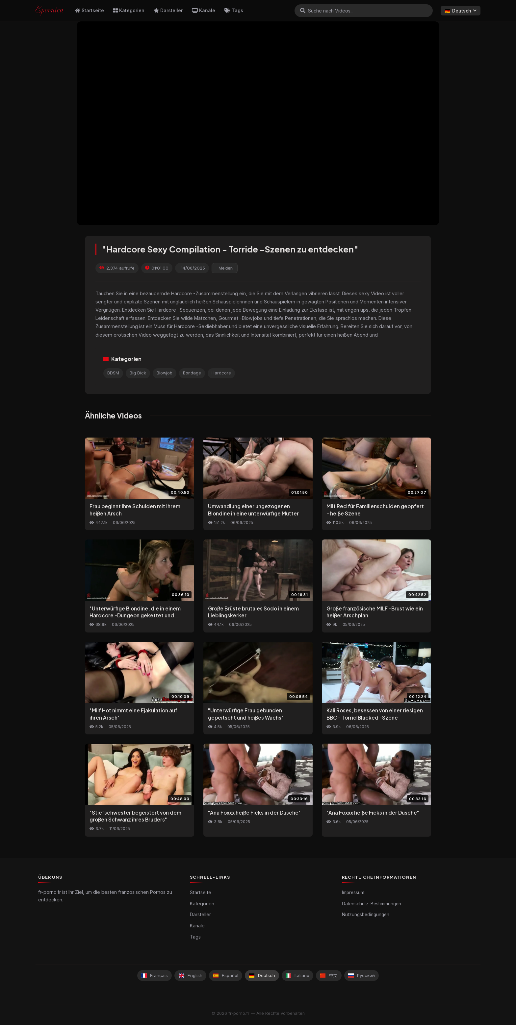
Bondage (192, 372)
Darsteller (168, 10)
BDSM (113, 372)
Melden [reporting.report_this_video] (226, 268)
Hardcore (221, 372)
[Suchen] (302, 10)
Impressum (353, 892)
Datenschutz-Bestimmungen (371, 903)
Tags (233, 10)
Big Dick (138, 372)
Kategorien (128, 10)
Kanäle (203, 10)
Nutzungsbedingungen (365, 914)
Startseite (89, 10)
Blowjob (164, 372)
